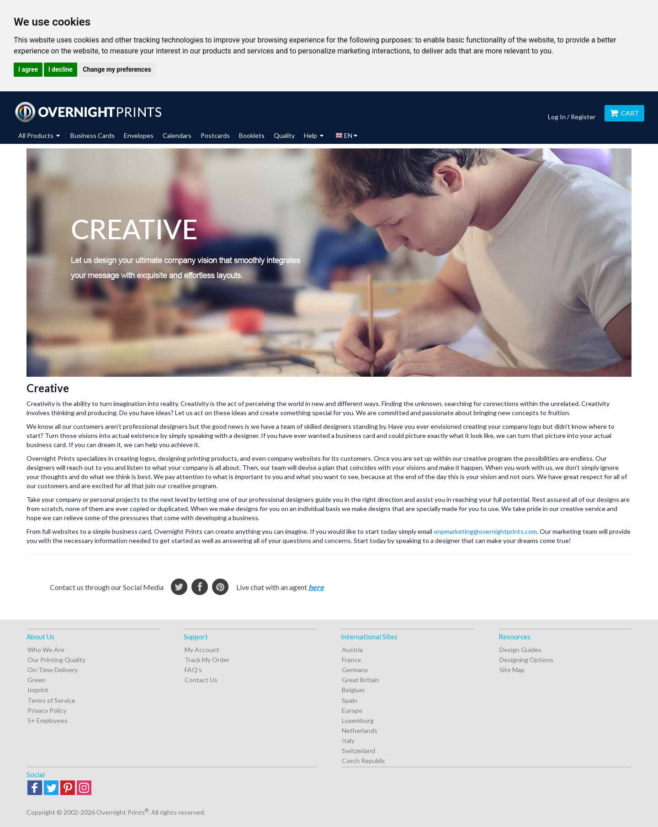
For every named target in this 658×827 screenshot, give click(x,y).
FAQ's (193, 670)
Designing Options (526, 660)
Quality (284, 135)
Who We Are (45, 649)
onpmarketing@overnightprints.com (485, 531)
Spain (349, 700)
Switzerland (358, 750)
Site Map (512, 670)
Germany (355, 670)
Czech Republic (364, 760)
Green (36, 680)
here (316, 587)
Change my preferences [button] (117, 69)
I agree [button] (28, 69)
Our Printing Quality (56, 660)
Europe (352, 710)
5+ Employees (47, 720)
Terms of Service (51, 700)
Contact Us (201, 680)
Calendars (177, 135)
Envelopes (139, 135)
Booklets (252, 135)
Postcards (215, 135)
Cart (624, 113)
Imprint (37, 690)
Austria (352, 649)
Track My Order (207, 660)
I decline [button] (60, 69)
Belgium (353, 690)
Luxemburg (358, 720)
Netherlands (359, 730)
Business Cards (92, 135)
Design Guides (520, 649)
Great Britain (360, 680)
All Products (39, 135)
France (351, 660)
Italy (348, 740)
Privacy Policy (46, 710)
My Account (202, 649)
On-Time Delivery (52, 670)
